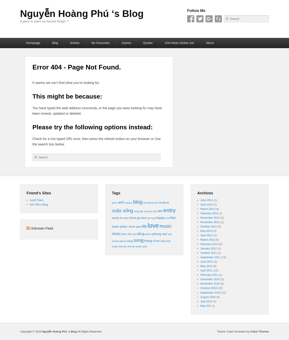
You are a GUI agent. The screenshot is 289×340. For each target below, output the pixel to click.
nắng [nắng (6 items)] (140, 234)
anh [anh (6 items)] (121, 202)
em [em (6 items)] (160, 211)
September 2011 (210, 257)
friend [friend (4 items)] (132, 217)
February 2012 (209, 244)
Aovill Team (36, 200)
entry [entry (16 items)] (169, 210)
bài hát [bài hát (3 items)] (146, 202)
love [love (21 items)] (153, 225)
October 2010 (208, 288)
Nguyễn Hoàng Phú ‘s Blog (82, 13)
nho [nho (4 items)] (129, 234)
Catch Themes (259, 331)
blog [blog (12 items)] (137, 202)
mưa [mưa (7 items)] (116, 233)
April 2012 (206, 235)
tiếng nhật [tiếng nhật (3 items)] (165, 241)
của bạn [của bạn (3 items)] (148, 211)
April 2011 (206, 270)
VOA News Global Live (179, 43)
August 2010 (208, 297)
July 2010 (206, 301)
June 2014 (206, 200)
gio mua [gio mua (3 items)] (151, 218)
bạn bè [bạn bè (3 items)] (154, 202)
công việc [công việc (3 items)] (138, 211)
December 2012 (210, 217)
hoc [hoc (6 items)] (173, 218)
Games (126, 43)
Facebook (190, 18)
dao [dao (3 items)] (155, 211)
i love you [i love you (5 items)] (134, 226)
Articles (75, 43)
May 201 (205, 305)
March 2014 (207, 208)
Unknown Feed (42, 228)
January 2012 (208, 248)
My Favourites (100, 43)
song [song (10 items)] (138, 240)
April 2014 (206, 204)
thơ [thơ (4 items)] (158, 240)
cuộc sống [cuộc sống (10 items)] (122, 210)
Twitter (199, 18)
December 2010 (210, 279)
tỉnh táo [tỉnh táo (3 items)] (131, 246)
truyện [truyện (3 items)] (115, 246)
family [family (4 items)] (115, 217)
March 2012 (207, 239)
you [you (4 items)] (145, 246)
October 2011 (208, 252)
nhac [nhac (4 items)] (123, 234)
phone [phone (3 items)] (148, 234)
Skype (218, 18)
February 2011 (209, 274)
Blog (55, 43)
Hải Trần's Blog (39, 204)
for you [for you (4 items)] (124, 217)
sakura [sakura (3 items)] (122, 241)
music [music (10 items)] (166, 226)
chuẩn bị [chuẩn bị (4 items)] (164, 202)
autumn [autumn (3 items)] (128, 202)
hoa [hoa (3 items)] (167, 218)
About (210, 43)
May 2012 (206, 230)
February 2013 (209, 213)
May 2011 (206, 266)
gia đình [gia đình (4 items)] (142, 217)
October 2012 (208, 226)
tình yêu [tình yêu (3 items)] (123, 246)
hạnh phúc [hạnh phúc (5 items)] (119, 226)
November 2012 (210, 222)
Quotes (147, 43)
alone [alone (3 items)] (114, 202)
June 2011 (206, 261)
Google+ (209, 18)
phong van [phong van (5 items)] (159, 234)
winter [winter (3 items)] (139, 246)
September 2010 (210, 292)
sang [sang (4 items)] (130, 240)
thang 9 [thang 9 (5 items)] (149, 240)
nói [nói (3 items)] (134, 234)
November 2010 (210, 283)
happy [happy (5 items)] (160, 217)
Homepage (33, 43)
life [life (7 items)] (144, 226)
